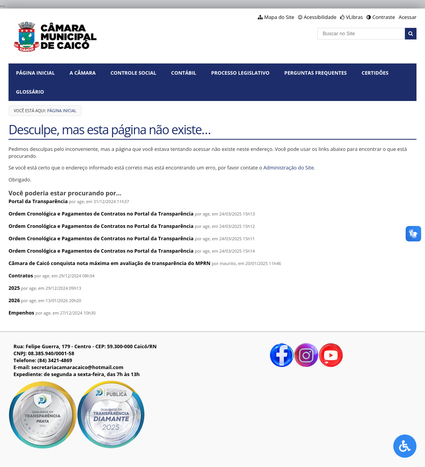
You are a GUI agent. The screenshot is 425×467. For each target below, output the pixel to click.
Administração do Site (288, 167)
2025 (14, 287)
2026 (14, 300)
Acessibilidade (320, 17)
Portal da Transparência (38, 201)
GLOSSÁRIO (30, 91)
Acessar (407, 17)
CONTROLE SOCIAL (133, 72)
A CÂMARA (83, 72)
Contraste (383, 17)
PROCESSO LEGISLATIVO (240, 72)
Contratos (21, 275)
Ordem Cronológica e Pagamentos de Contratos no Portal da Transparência (101, 213)
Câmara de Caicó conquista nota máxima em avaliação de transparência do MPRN (110, 263)
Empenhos (21, 312)
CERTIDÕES (375, 72)
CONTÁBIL (183, 72)
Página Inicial (35, 72)
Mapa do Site (279, 17)
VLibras (354, 17)
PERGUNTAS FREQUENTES (315, 72)
